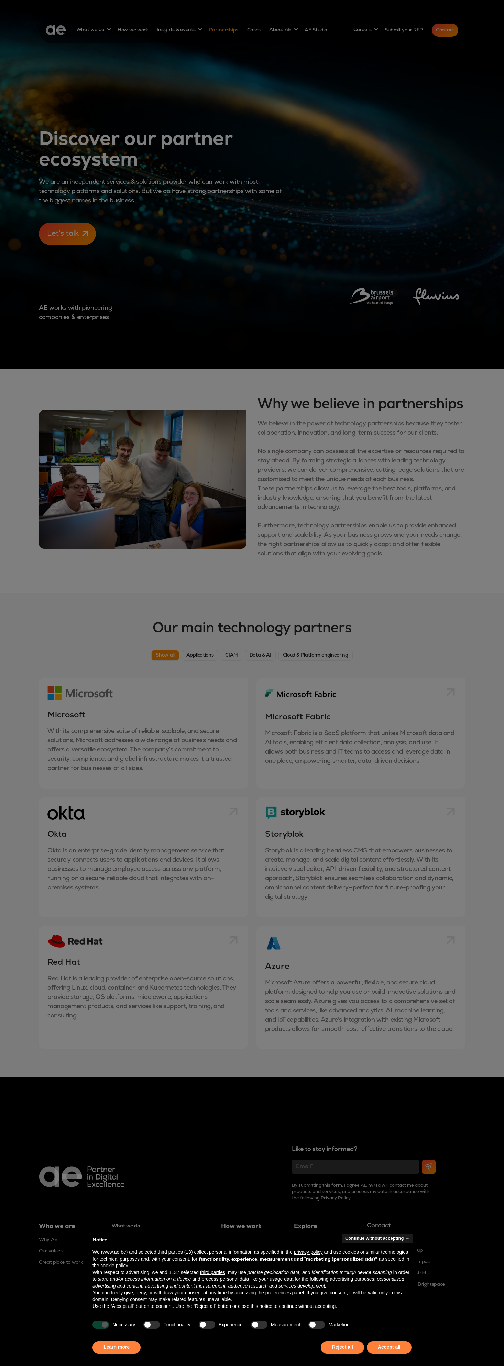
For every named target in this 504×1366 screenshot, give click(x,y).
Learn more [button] (116, 1347)
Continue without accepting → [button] (377, 1238)
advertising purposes (352, 1279)
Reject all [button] (342, 1347)
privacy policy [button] (308, 1252)
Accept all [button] (389, 1347)
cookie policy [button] (114, 1265)
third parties (212, 1272)
